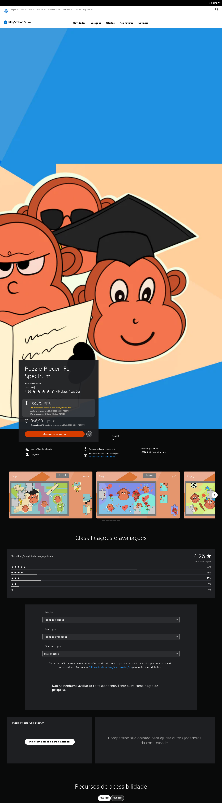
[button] (102, 453)
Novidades (79, 19)
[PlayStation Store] (18, 19)
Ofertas (110, 19)
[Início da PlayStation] (6, 9)
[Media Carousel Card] (50, 491)
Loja (77, 9)
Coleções (96, 19)
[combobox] (111, 616)
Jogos (13, 9)
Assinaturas (126, 19)
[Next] (215, 492)
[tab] (104, 795)
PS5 (22, 9)
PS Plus (40, 9)
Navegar (143, 19)
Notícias (66, 9)
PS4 (30, 9)
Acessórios (52, 9)
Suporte (86, 9)
